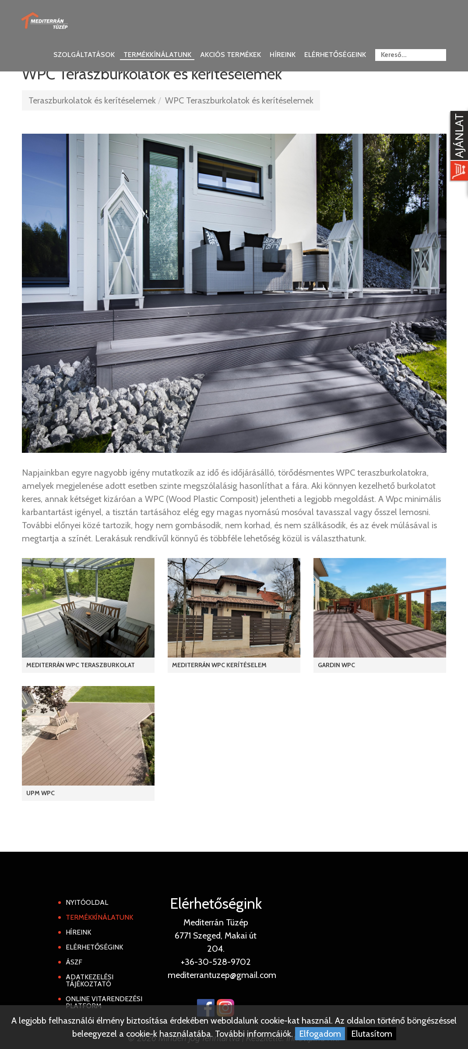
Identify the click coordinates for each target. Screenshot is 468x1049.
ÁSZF (74, 962)
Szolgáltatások (84, 54)
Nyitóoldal (87, 902)
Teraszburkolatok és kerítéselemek (92, 100)
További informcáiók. (254, 1033)
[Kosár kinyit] (457, 147)
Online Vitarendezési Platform (104, 1002)
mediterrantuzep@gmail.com (222, 975)
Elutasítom (371, 1033)
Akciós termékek (230, 54)
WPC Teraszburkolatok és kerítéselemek (239, 100)
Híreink (283, 54)
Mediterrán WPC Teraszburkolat (80, 665)
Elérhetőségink (94, 947)
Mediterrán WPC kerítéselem (219, 665)
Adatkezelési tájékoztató (89, 980)
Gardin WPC (336, 665)
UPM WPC (40, 793)
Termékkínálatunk (157, 54)
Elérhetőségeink (335, 54)
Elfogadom (320, 1033)
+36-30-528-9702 (216, 962)
